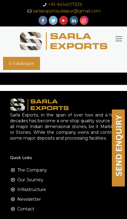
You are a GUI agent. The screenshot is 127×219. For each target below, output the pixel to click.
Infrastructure (31, 189)
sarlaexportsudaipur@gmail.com (67, 11)
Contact (25, 209)
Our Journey (30, 179)
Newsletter (29, 199)
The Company (32, 170)
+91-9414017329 (65, 4)
